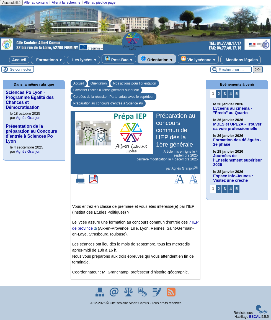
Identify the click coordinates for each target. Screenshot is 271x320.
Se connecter (21, 69)
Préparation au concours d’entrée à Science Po (108, 103)
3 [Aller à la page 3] (225, 93)
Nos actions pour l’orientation (134, 83)
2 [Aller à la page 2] (219, 93)
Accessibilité (11, 3)
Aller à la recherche (66, 2)
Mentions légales (240, 60)
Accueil (19, 60)
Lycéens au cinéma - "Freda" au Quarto (232, 110)
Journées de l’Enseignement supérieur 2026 (237, 160)
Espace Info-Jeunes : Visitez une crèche (233, 178)
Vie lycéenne (198, 59)
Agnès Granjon (183, 168)
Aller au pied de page (99, 2)
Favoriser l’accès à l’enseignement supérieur (106, 90)
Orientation (157, 59)
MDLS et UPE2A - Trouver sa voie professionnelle (237, 126)
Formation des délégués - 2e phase (237, 142)
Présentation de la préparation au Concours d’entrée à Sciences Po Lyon (31, 134)
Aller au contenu (36, 2)
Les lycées (83, 60)
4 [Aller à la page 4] (230, 93)
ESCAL (254, 317)
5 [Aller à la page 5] (237, 93)
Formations (48, 60)
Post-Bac (119, 59)
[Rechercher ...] (231, 69)
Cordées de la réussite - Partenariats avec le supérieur (113, 97)
